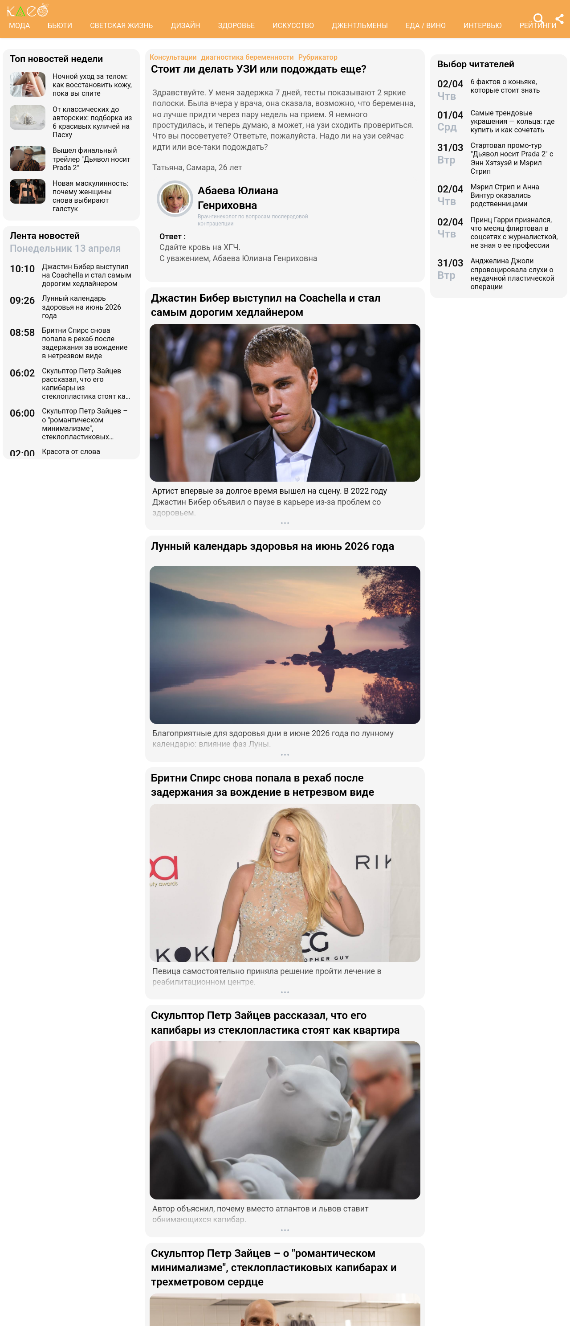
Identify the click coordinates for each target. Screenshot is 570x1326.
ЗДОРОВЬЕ (236, 25)
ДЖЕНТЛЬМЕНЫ (360, 25)
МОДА (19, 25)
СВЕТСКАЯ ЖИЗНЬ (121, 25)
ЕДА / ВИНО (426, 25)
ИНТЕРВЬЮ (483, 25)
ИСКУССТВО (293, 25)
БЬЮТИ (60, 25)
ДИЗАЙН (185, 25)
